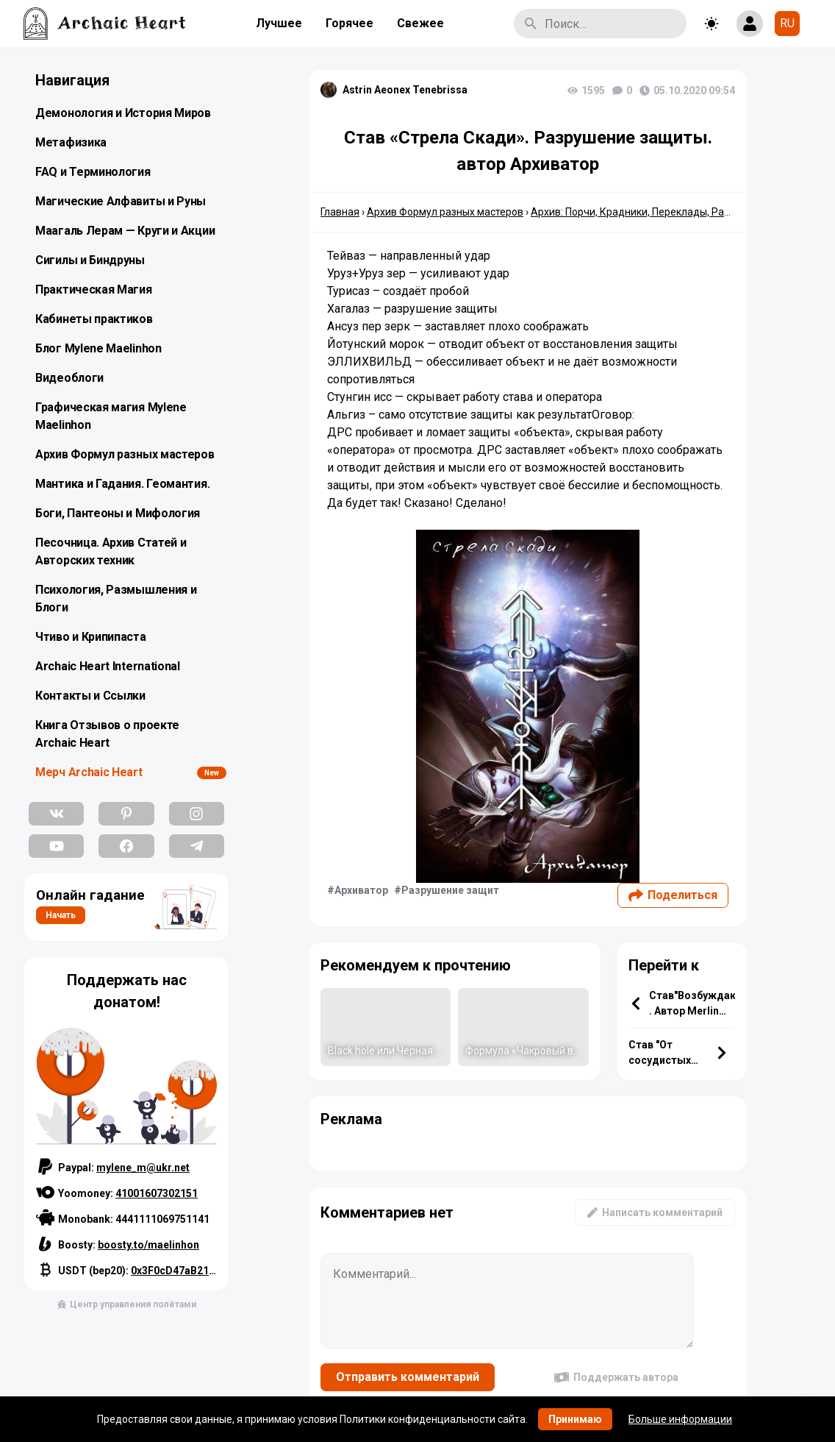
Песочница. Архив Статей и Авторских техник (111, 551)
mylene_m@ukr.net (143, 1167)
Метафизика (71, 142)
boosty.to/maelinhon (148, 1245)
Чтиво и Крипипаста (90, 637)
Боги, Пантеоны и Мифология (117, 513)
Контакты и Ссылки (90, 696)
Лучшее (279, 23)
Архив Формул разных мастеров (125, 454)
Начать (61, 915)
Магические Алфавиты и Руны (120, 201)
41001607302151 (156, 1193)
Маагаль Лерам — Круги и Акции (125, 231)
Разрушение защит (450, 890)
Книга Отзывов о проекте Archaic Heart (107, 734)
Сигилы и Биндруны (90, 260)
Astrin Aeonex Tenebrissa (405, 90)
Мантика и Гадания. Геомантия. (122, 484)
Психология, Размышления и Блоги (116, 598)
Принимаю (575, 1419)
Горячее (349, 23)
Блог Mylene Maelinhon (98, 348)
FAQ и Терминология (93, 172)
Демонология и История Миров (123, 113)
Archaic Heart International (107, 666)
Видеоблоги (69, 378)
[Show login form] (750, 23)
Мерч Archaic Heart (89, 772)
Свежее (420, 23)
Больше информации (680, 1419)
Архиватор (361, 890)
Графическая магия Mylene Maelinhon (111, 416)
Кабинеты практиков (94, 319)
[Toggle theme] (711, 23)
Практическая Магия (93, 289)
